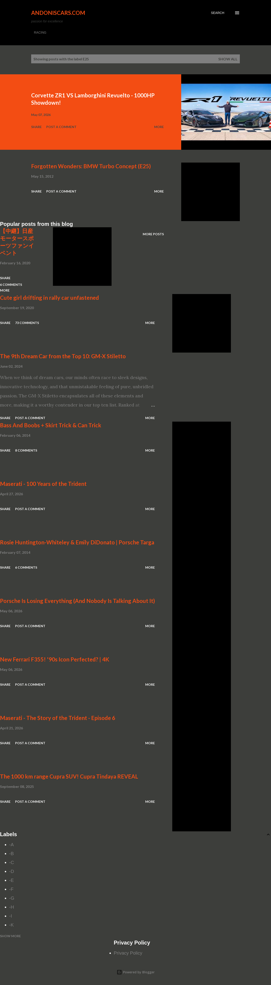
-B (11, 853)
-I (10, 915)
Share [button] (36, 127)
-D (11, 871)
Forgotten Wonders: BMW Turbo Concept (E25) (91, 166)
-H (11, 907)
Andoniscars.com (58, 12)
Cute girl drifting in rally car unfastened (49, 297)
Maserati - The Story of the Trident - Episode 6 (57, 718)
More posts (153, 234)
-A (11, 844)
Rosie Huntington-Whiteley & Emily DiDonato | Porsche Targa (77, 542)
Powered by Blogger (136, 972)
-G (11, 898)
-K (11, 924)
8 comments (26, 450)
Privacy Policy (128, 953)
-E (11, 880)
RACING (40, 32)
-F (11, 889)
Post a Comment (61, 127)
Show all (228, 59)
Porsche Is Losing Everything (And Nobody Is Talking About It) (77, 600)
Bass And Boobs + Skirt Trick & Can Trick (50, 425)
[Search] (217, 13)
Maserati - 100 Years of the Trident (43, 483)
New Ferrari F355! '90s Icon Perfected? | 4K (54, 659)
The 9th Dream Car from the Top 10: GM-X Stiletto (63, 356)
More (159, 127)
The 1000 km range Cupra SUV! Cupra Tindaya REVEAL (69, 776)
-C (11, 862)
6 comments (26, 567)
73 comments (27, 323)
